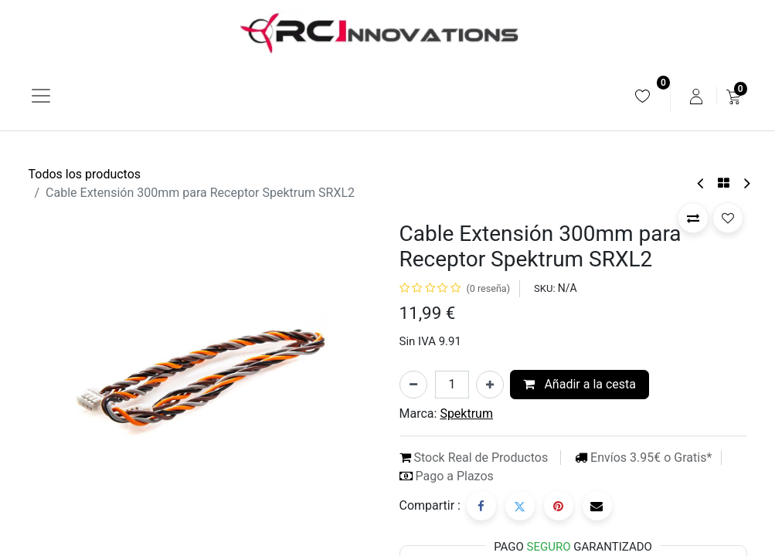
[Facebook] (481, 505)
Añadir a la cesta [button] (579, 384)
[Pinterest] (558, 505)
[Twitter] (520, 505)
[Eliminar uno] (413, 384)
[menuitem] (642, 96)
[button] (693, 217)
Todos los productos (85, 174)
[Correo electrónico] (597, 505)
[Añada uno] (490, 384)
